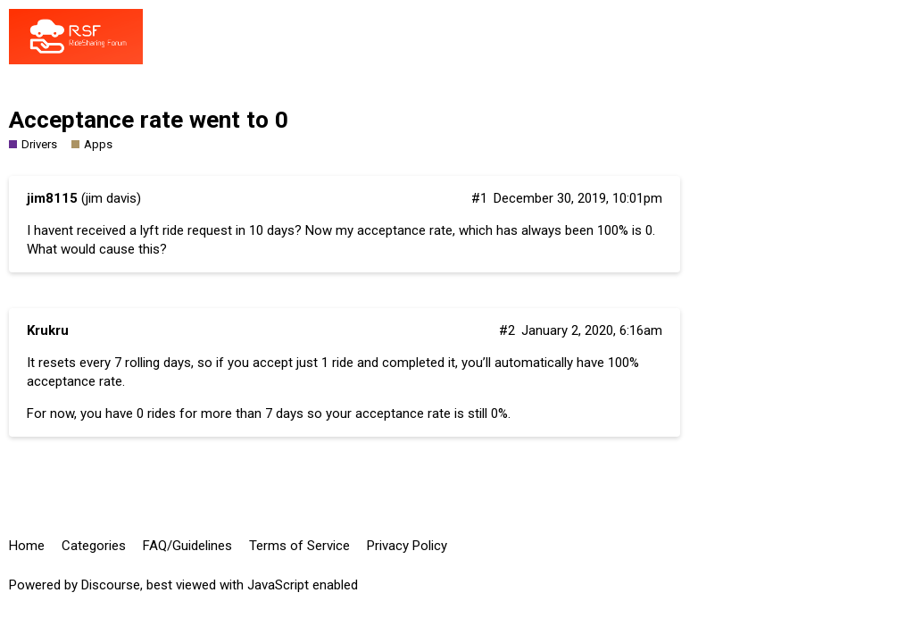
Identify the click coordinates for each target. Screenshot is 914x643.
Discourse (110, 585)
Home (27, 546)
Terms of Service (299, 546)
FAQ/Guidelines (187, 546)
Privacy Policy (407, 546)
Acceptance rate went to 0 (148, 119)
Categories (94, 546)
